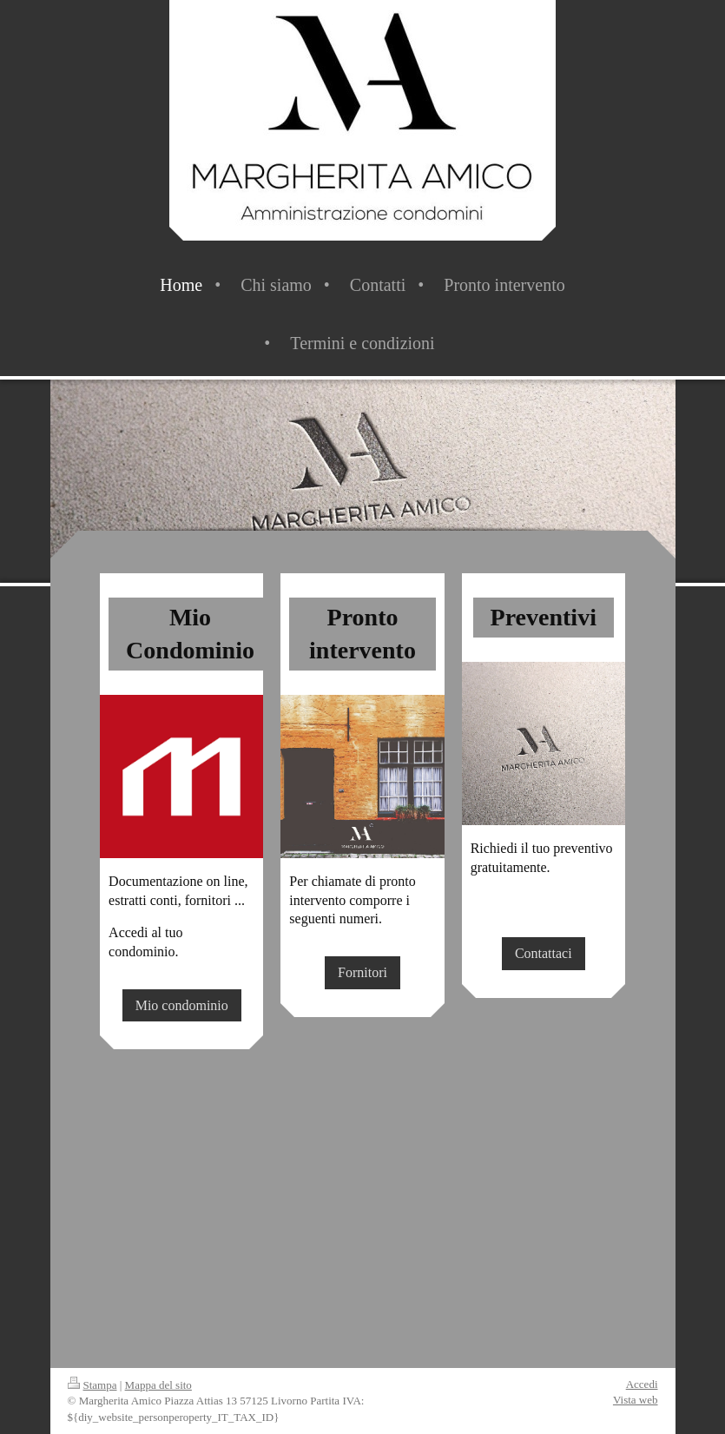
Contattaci (543, 953)
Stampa (92, 1384)
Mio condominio (181, 1005)
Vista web (635, 1399)
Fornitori (362, 972)
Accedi (642, 1384)
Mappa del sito (158, 1384)
